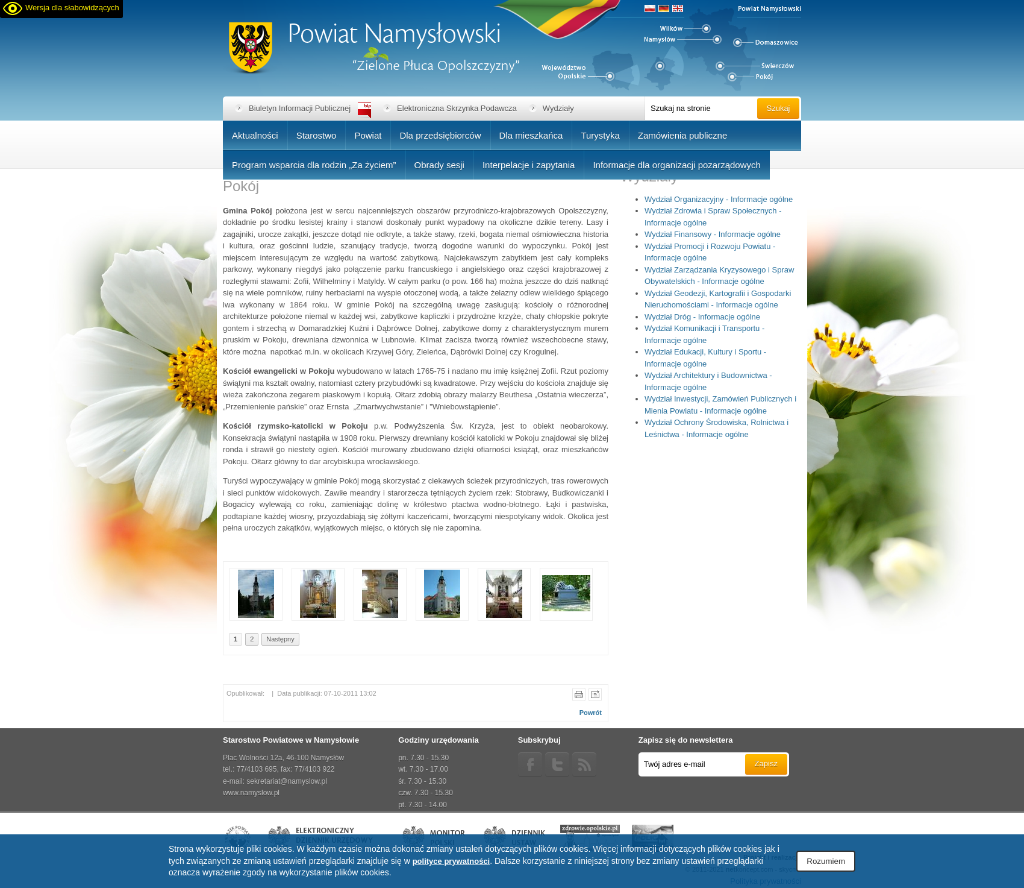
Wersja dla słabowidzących (72, 7)
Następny (280, 639)
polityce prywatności (451, 861)
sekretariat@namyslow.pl (286, 781)
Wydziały (558, 108)
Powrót (590, 712)
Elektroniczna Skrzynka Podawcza (457, 108)
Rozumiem (826, 861)
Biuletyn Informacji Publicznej (300, 108)
